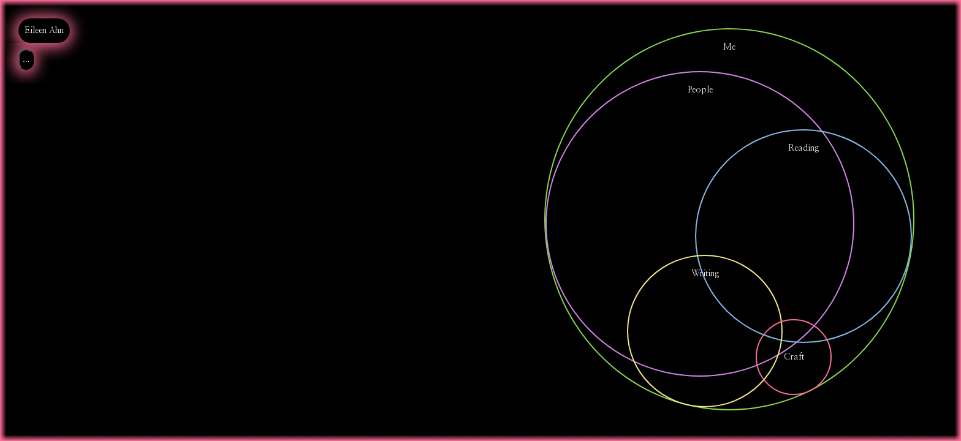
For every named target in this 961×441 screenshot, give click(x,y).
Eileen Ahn (44, 30)
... (26, 59)
